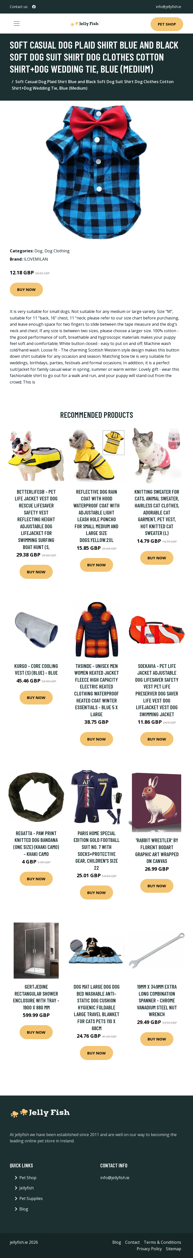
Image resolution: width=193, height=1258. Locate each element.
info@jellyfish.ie (168, 6)
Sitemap (173, 1248)
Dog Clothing (57, 251)
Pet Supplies (31, 1198)
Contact (132, 1242)
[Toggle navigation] (16, 23)
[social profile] (34, 7)
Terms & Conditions (162, 1242)
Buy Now (26, 289)
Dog (38, 251)
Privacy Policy (149, 1248)
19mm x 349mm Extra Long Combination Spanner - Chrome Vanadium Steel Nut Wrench (157, 1000)
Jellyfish (26, 1188)
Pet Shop (167, 24)
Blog (23, 1209)
